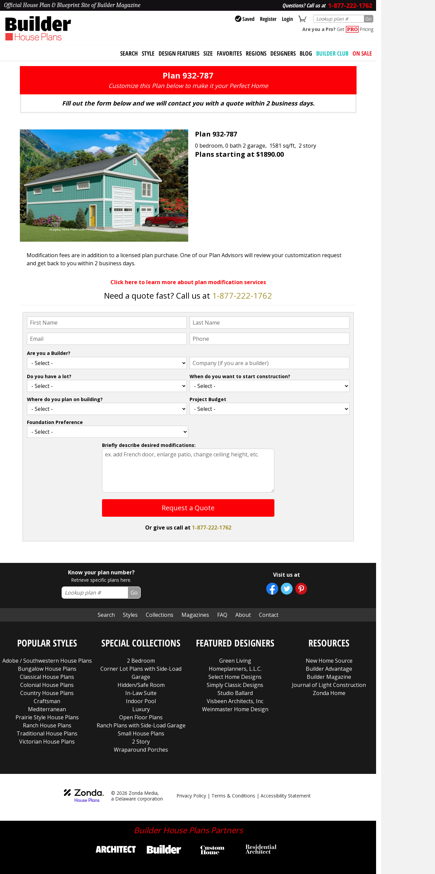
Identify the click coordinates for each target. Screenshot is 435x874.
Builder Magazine (329, 677)
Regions (256, 53)
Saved (245, 19)
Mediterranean (47, 709)
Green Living (235, 660)
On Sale (362, 53)
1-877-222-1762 (242, 295)
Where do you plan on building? (65, 399)
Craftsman (47, 701)
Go (368, 19)
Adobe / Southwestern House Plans (47, 660)
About (243, 615)
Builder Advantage (329, 668)
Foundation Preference (55, 422)
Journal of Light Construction (329, 685)
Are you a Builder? (48, 353)
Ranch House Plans (47, 725)
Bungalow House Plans (47, 668)
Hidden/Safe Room (141, 685)
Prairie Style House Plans (47, 717)
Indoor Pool (141, 701)
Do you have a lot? (49, 376)
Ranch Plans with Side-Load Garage (141, 725)
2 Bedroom (141, 660)
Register (268, 19)
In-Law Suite (141, 693)
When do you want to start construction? (240, 376)
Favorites (229, 53)
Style (148, 53)
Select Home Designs (235, 677)
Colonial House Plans (47, 685)
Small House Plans (141, 733)
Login (287, 19)
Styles (130, 615)
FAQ (222, 615)
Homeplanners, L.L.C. (235, 668)
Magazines (195, 615)
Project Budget (208, 399)
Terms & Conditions (233, 795)
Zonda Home (329, 693)
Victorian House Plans (47, 741)
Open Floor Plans (141, 717)
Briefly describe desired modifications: (149, 445)
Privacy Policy (191, 795)
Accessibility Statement (286, 795)
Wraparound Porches (141, 749)
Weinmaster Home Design (235, 709)
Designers (283, 53)
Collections (159, 615)
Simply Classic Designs (235, 685)
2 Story (141, 741)
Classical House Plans (47, 677)
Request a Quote (188, 507)
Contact (268, 615)
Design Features (179, 53)
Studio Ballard (235, 693)
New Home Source (329, 660)
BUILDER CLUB (332, 53)
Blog (306, 53)
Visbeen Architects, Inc (235, 701)
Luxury (141, 709)
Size (208, 53)
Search (106, 615)
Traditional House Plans (46, 733)
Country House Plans (47, 693)
